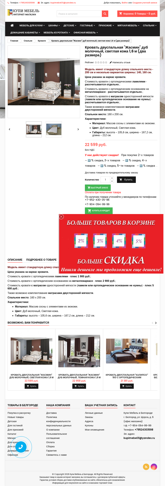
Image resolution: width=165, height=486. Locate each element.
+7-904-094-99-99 (97, 204)
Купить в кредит (99, 211)
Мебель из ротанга (56, 32)
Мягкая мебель (127, 25)
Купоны (89, 425)
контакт (130, 405)
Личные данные (94, 413)
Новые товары (16, 417)
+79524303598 (27, 2)
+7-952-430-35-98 (97, 200)
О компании (53, 429)
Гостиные (86, 25)
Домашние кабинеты (24, 32)
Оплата (50, 442)
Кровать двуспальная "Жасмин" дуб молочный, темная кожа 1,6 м (79, 376)
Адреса (89, 421)
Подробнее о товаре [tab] (41, 260)
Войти (125, 2)
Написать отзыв (121, 62)
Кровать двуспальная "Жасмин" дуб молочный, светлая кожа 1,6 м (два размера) (32, 377)
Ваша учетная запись (101, 405)
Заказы (89, 417)
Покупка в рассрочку (19, 413)
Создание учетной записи (144, 2)
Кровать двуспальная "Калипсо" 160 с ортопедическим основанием (127, 377)
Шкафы (53, 25)
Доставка (51, 413)
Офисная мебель (85, 32)
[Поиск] (82, 13)
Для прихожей (15, 429)
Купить (125, 179)
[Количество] (105, 179)
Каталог (12, 434)
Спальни (148, 25)
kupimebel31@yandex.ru (63, 2)
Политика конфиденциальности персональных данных (59, 421)
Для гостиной (15, 425)
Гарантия (51, 450)
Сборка (50, 446)
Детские (68, 25)
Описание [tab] (15, 260)
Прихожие (105, 25)
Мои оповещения (94, 429)
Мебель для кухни (31, 25)
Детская (12, 421)
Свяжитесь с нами (56, 454)
